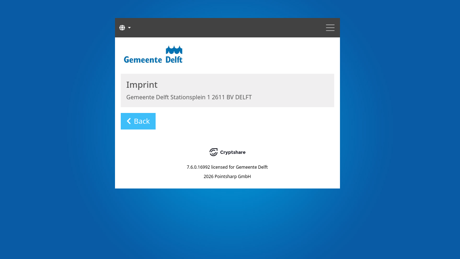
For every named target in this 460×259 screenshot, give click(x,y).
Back (138, 121)
